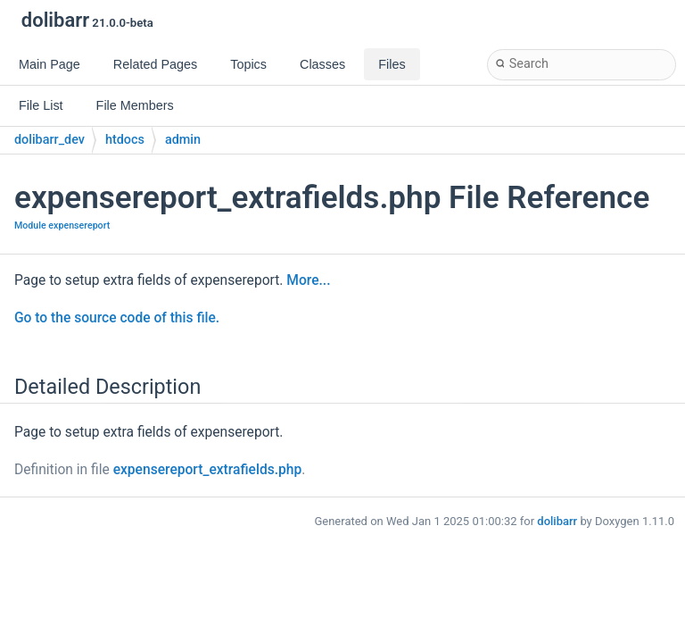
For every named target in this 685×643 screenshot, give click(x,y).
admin (183, 139)
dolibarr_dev (49, 139)
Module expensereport (62, 225)
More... (308, 280)
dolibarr (557, 521)
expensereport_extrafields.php (207, 470)
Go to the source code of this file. (116, 318)
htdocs (124, 139)
